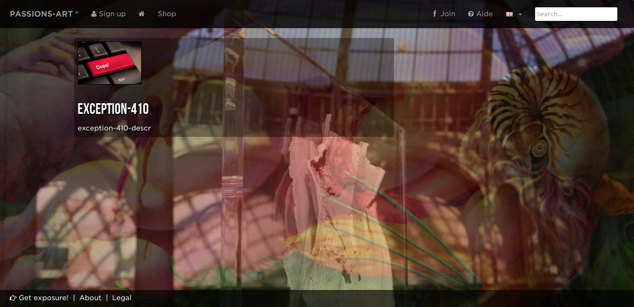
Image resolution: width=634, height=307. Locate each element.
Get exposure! (39, 298)
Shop (167, 14)
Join (444, 14)
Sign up (108, 14)
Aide (480, 14)
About (90, 298)
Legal (122, 298)
